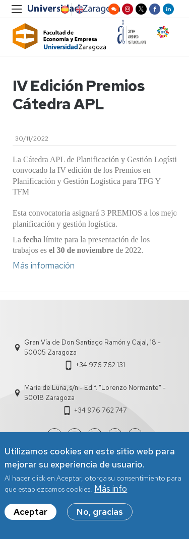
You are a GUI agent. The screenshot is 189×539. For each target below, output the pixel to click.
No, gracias (100, 517)
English (79, 9)
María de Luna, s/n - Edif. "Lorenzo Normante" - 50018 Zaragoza (95, 392)
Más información (44, 265)
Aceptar (30, 517)
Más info (110, 494)
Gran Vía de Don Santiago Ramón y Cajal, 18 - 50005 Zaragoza (92, 347)
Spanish (64, 9)
